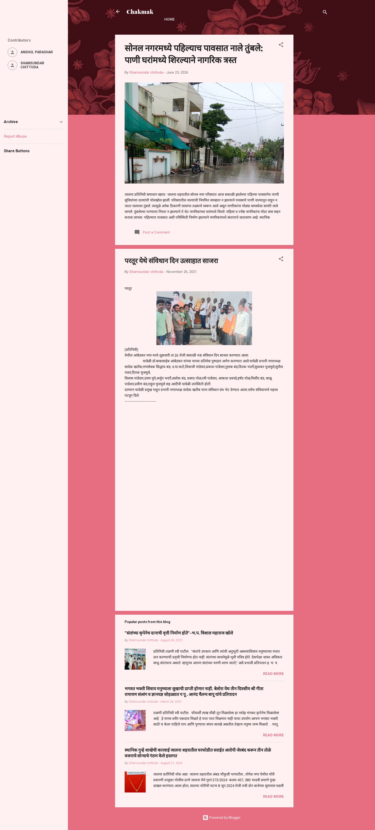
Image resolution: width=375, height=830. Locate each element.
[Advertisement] (312, 106)
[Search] (325, 13)
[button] (281, 45)
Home (169, 19)
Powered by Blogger (222, 817)
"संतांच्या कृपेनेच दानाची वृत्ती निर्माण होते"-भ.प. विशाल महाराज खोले (179, 633)
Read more (273, 674)
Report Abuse (15, 136)
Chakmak (140, 11)
